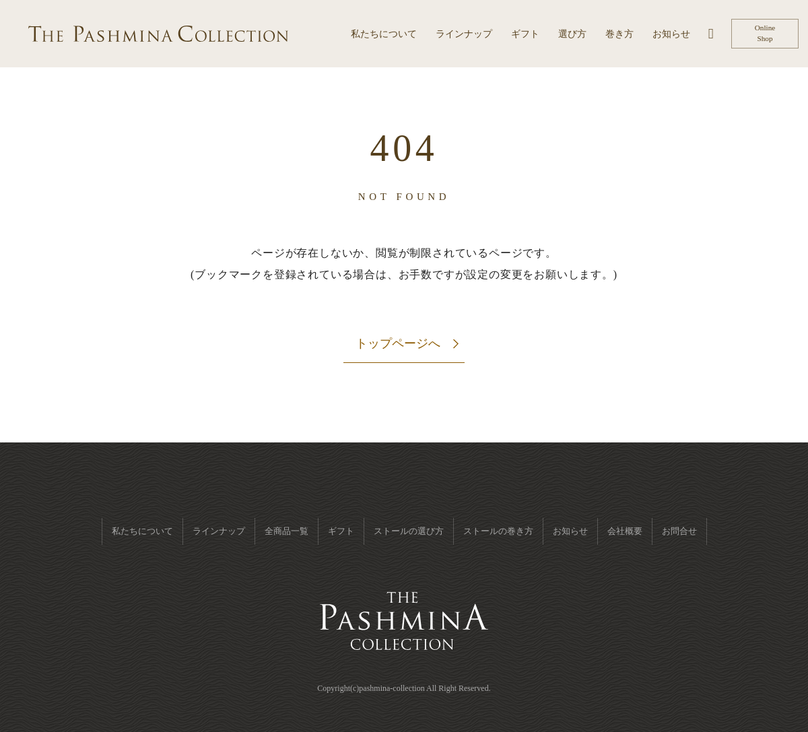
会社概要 (624, 531)
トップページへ (398, 343)
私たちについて (384, 34)
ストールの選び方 (409, 531)
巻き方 (619, 34)
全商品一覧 (286, 531)
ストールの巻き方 (498, 531)
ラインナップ (464, 34)
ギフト (341, 531)
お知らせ (671, 34)
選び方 (572, 34)
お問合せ (679, 531)
